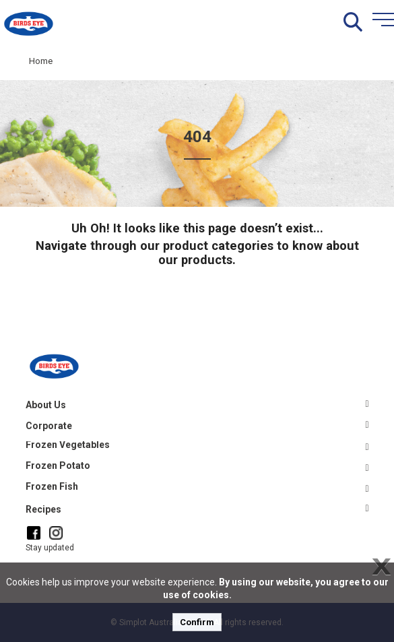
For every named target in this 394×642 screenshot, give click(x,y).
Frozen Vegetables (68, 444)
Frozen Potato (58, 465)
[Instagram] (56, 532)
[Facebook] (34, 533)
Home (41, 61)
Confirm (197, 622)
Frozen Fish (52, 486)
